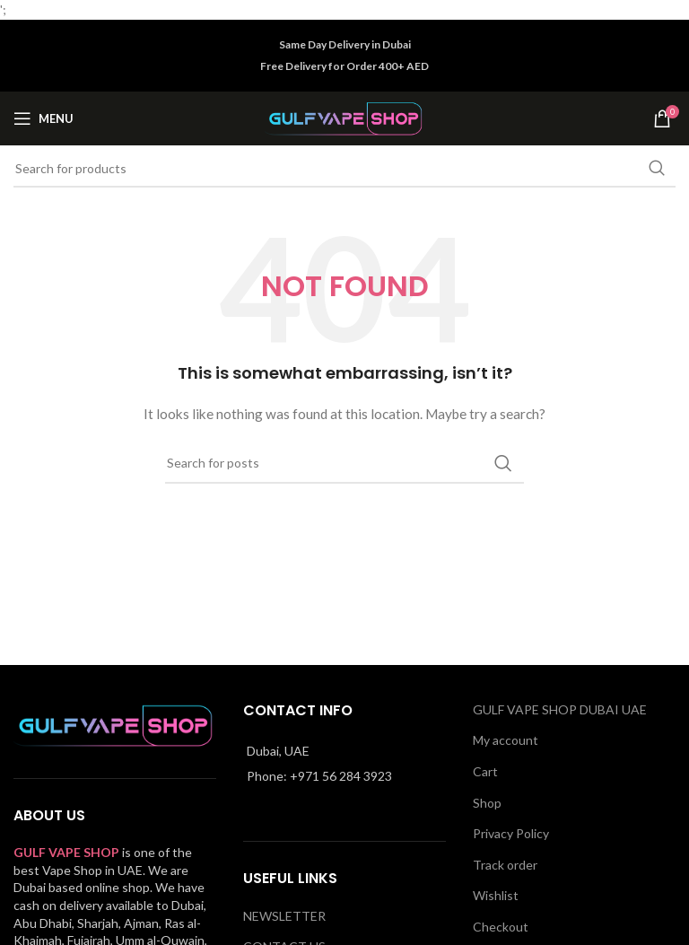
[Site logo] (345, 117)
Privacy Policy (511, 833)
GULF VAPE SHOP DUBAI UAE (560, 709)
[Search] (344, 169)
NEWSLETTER (284, 915)
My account (505, 740)
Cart (485, 771)
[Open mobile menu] (43, 118)
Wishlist (496, 895)
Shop (487, 802)
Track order (505, 864)
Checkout (500, 926)
